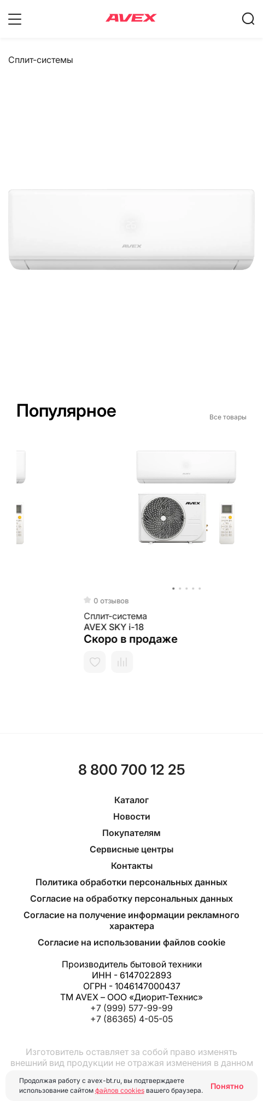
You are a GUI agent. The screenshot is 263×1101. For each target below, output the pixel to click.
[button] (17, 588)
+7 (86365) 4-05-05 (131, 1018)
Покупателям (131, 832)
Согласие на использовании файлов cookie (131, 942)
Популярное (66, 410)
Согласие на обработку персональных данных (131, 898)
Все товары (228, 417)
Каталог (131, 799)
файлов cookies (119, 1090)
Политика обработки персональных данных (131, 882)
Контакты (132, 865)
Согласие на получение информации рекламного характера (131, 920)
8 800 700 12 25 (131, 769)
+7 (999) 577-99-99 (131, 1007)
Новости (131, 816)
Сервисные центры (131, 849)
